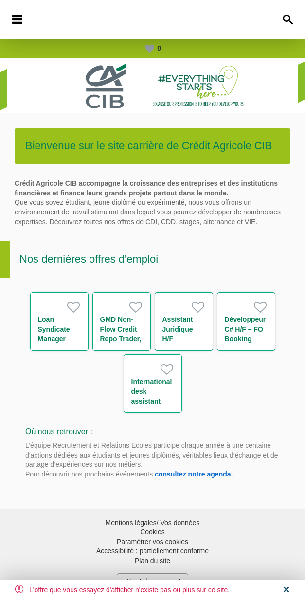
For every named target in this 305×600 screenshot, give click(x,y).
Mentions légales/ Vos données (153, 523)
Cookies (152, 532)
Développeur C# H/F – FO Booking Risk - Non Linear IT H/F (245, 339)
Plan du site (152, 561)
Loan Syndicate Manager (54, 329)
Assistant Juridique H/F (177, 329)
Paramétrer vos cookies (152, 542)
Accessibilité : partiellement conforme (152, 551)
